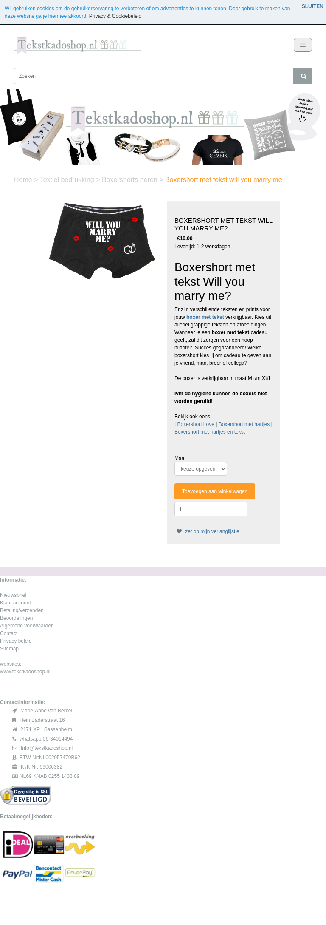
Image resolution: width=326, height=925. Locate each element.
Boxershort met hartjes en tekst (209, 432)
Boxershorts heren (130, 179)
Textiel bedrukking (68, 179)
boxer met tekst (205, 317)
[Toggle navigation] (303, 45)
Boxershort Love (195, 424)
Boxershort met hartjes (244, 424)
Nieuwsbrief (13, 595)
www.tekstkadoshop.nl (25, 672)
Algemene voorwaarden (27, 626)
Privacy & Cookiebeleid (115, 16)
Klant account (15, 603)
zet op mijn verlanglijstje (206, 531)
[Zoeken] (154, 76)
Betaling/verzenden (22, 610)
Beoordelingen (16, 618)
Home (24, 179)
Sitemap (9, 649)
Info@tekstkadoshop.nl (47, 748)
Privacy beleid (16, 641)
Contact (8, 633)
